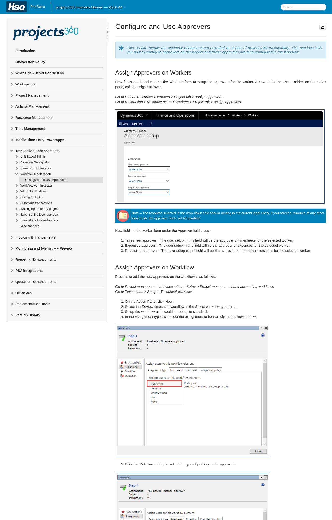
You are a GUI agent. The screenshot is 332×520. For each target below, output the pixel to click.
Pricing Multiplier (28, 197)
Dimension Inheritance (32, 168)
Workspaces (22, 84)
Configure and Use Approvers (45, 180)
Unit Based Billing (29, 157)
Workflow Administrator (33, 186)
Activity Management (29, 106)
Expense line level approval (36, 215)
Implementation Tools (30, 304)
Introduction (25, 51)
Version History (25, 315)
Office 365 (21, 293)
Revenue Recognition (32, 162)
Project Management (29, 95)
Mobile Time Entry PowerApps (37, 140)
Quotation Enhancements (33, 282)
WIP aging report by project (36, 209)
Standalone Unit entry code (36, 220)
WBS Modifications (30, 191)
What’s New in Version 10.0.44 (37, 73)
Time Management (27, 129)
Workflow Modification (32, 174)
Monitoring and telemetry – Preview (41, 248)
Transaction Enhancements (34, 151)
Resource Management (31, 117)
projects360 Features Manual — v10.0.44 (91, 7)
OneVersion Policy (30, 62)
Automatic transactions (33, 203)
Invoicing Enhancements (32, 237)
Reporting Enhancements (33, 259)
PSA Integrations (26, 271)
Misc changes (29, 226)
